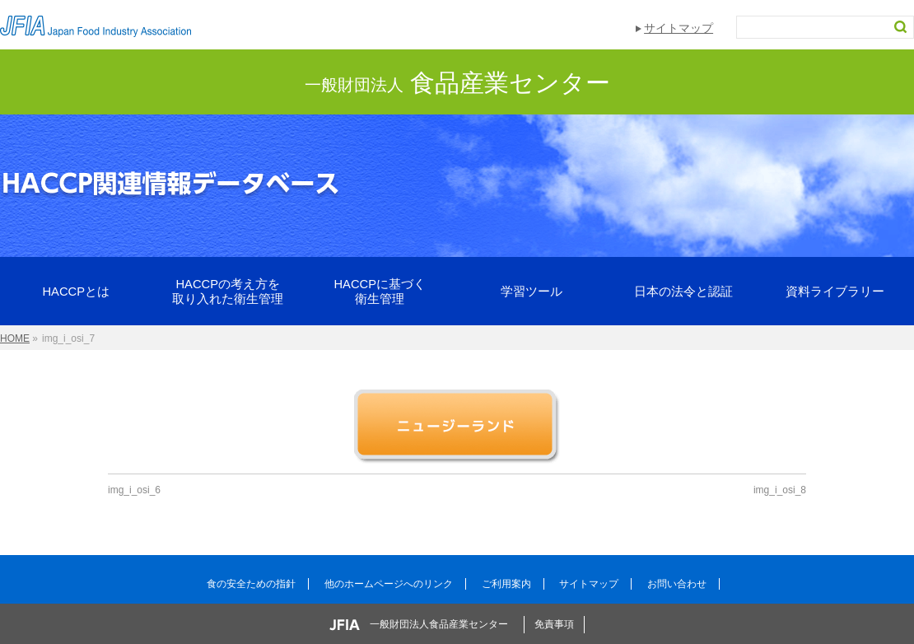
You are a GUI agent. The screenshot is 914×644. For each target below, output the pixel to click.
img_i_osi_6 (134, 490)
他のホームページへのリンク (388, 584)
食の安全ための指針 (251, 584)
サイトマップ (678, 28)
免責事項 (554, 624)
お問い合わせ (676, 584)
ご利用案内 (506, 584)
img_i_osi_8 (779, 490)
